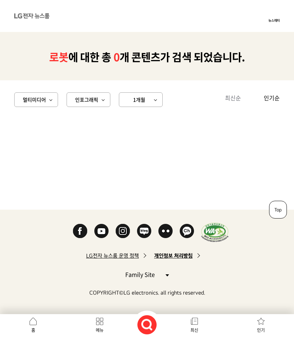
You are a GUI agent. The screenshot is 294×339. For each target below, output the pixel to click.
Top (278, 209)
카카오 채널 (187, 231)
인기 (261, 330)
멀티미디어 (34, 99)
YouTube (101, 231)
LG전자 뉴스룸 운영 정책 (112, 255)
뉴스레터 (274, 20)
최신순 (233, 97)
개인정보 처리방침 (173, 255)
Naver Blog (144, 231)
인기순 (272, 97)
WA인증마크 (215, 232)
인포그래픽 (86, 99)
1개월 (139, 99)
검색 (147, 324)
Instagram (123, 231)
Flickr (165, 231)
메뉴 (100, 330)
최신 (194, 330)
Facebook (80, 231)
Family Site (147, 274)
